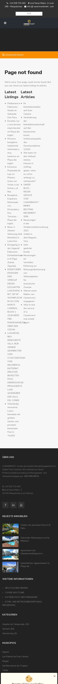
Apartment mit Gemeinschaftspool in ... (32, 552)
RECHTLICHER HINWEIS (16, 588)
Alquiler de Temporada (13, 624)
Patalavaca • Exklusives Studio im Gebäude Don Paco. (13, 110)
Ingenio (5, 652)
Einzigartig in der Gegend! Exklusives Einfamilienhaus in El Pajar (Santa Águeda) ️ (15, 255)
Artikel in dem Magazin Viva (30, 238)
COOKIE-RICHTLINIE (14, 592)
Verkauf (6, 629)
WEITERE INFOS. (31, 476)
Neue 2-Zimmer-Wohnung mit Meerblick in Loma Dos (14, 234)
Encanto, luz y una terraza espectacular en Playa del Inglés (14, 128)
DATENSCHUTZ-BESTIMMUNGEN (21, 597)
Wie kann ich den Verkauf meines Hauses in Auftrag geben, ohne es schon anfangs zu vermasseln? (30, 167)
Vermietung (7, 633)
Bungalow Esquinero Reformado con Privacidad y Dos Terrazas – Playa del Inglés (13, 209)
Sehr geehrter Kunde (28, 248)
